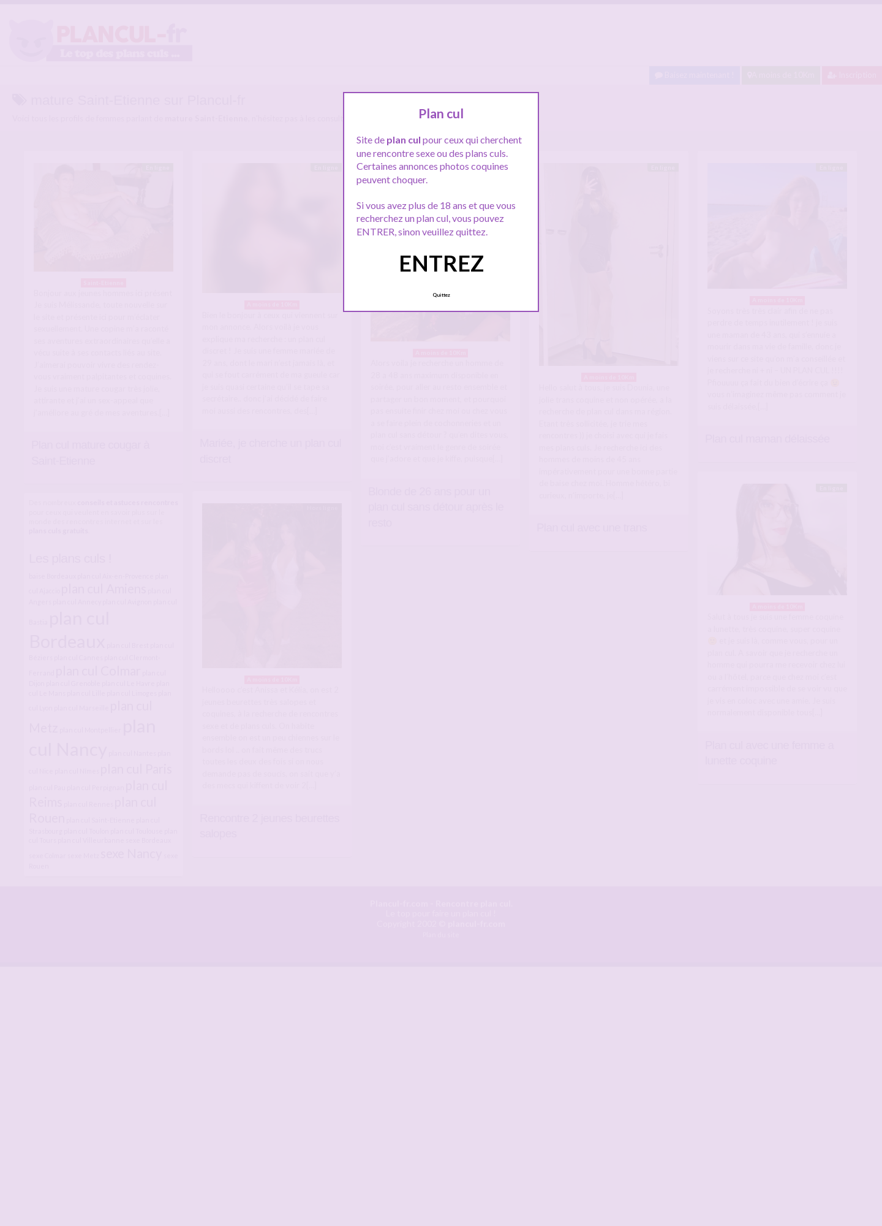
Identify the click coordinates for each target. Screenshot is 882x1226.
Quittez (441, 295)
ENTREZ (441, 262)
